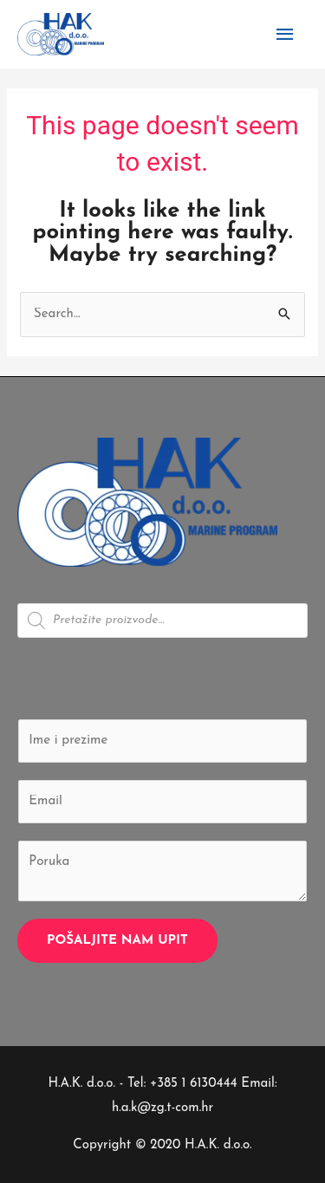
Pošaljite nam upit (117, 940)
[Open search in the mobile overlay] (162, 620)
